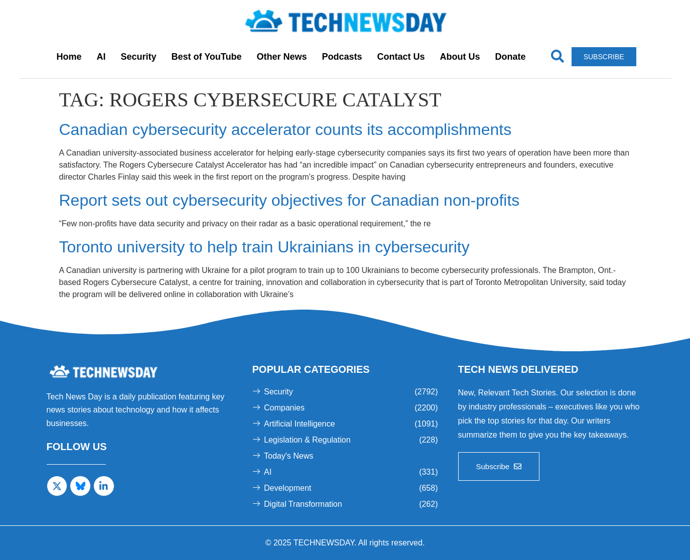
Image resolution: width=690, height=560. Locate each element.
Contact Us (401, 57)
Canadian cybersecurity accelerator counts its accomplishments (285, 129)
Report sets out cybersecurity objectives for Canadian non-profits (289, 200)
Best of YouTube (206, 57)
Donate (510, 57)
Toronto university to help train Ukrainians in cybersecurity (264, 247)
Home (68, 57)
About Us (460, 57)
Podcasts (342, 57)
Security (138, 57)
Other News (281, 57)
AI (100, 57)
